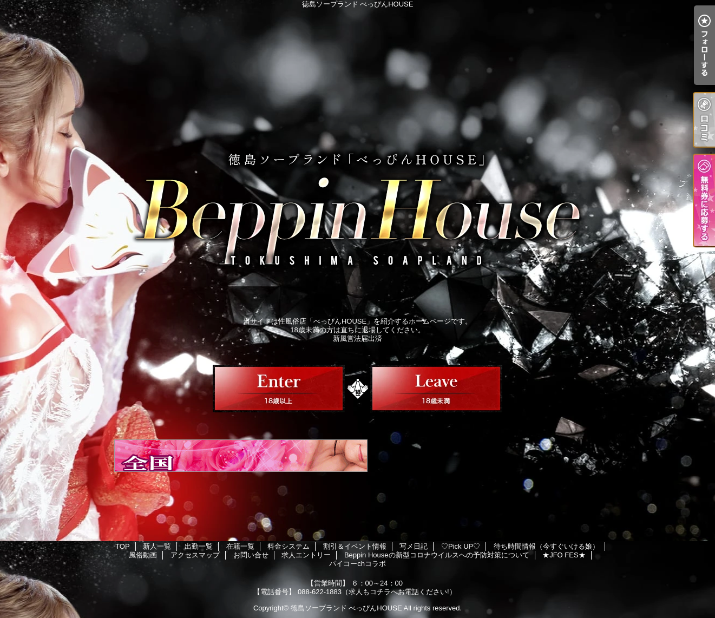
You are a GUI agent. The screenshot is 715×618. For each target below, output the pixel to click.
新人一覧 (157, 546)
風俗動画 (143, 555)
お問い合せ (250, 555)
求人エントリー (306, 555)
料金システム (288, 546)
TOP (122, 546)
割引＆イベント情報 (354, 546)
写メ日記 (413, 546)
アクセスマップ (195, 555)
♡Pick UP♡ (460, 546)
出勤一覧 (199, 546)
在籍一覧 (240, 546)
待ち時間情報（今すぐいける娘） (546, 546)
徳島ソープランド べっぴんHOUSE (346, 608)
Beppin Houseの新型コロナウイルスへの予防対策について (436, 555)
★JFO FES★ (563, 555)
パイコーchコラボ (357, 564)
